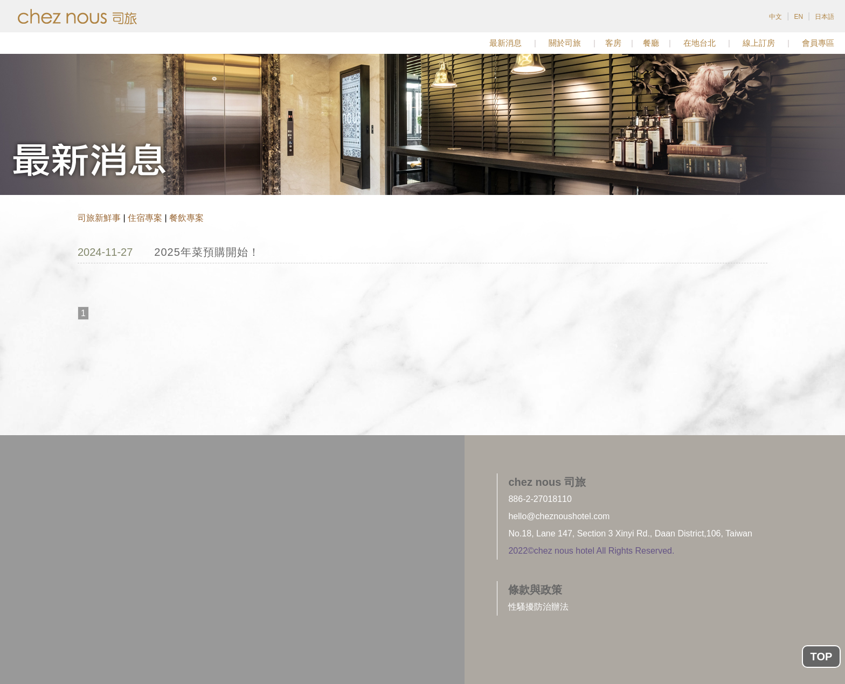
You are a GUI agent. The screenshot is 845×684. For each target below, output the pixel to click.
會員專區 (818, 42)
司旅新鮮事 (99, 217)
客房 (613, 42)
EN (798, 16)
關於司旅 (565, 42)
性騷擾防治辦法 (538, 606)
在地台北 (699, 42)
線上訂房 (759, 42)
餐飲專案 (186, 217)
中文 (775, 16)
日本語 (824, 16)
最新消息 (505, 42)
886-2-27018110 (539, 499)
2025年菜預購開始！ (207, 252)
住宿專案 (145, 217)
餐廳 (651, 42)
